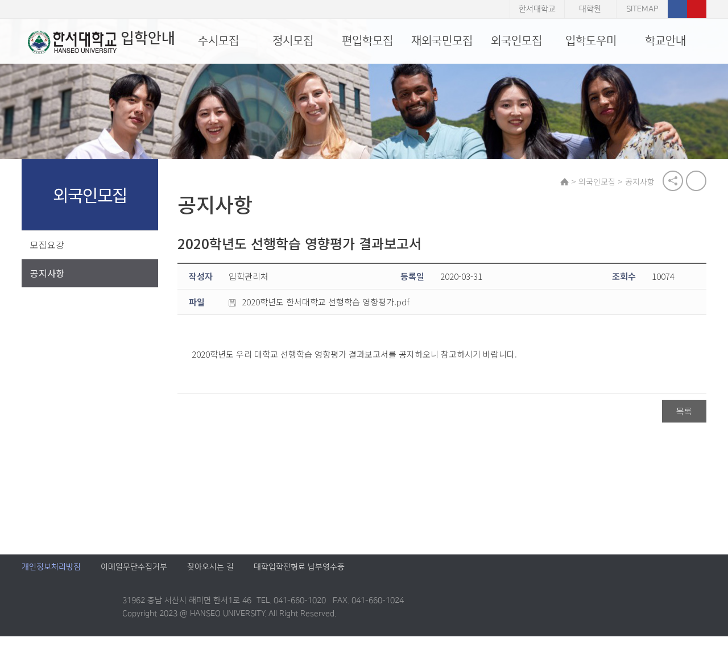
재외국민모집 (442, 41)
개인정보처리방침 (51, 576)
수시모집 (218, 41)
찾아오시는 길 (210, 576)
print (696, 182)
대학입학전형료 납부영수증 (299, 576)
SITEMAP (642, 9)
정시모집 (292, 41)
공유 (673, 182)
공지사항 (47, 274)
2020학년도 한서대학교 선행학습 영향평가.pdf (322, 303)
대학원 (590, 9)
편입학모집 (367, 41)
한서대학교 (537, 9)
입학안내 (95, 42)
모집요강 (47, 245)
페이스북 (677, 9)
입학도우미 (591, 41)
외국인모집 (516, 41)
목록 (684, 413)
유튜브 (696, 9)
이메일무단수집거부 (134, 576)
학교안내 (665, 41)
